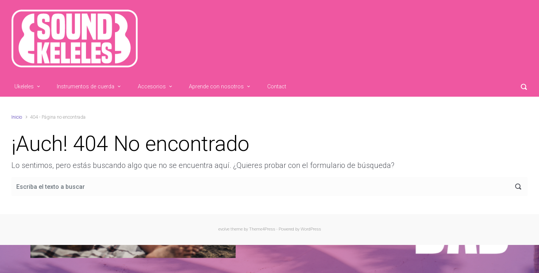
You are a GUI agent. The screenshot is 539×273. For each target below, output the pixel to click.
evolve (223, 229)
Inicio (16, 117)
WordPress (311, 229)
